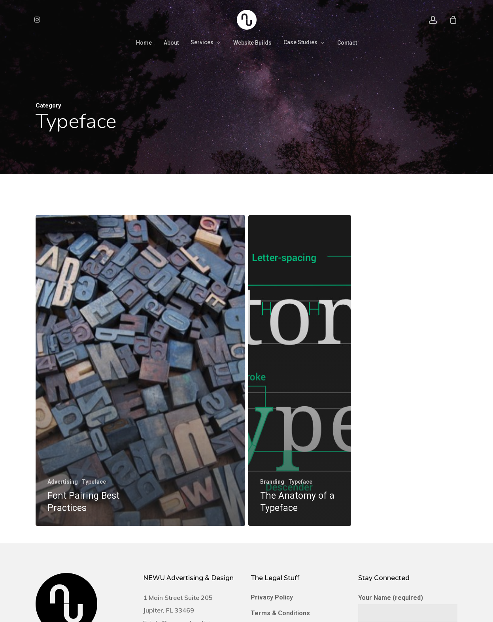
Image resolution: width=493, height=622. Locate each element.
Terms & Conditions (280, 613)
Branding (272, 482)
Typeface (94, 482)
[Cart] (453, 19)
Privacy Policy (272, 597)
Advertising (62, 482)
